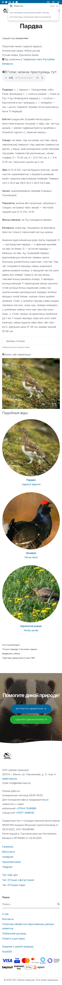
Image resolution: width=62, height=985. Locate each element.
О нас (5, 914)
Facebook (7, 846)
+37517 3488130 (24, 812)
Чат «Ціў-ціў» (10, 874)
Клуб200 (7, 951)
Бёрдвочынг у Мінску (11, 654)
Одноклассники (11, 861)
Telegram (7, 866)
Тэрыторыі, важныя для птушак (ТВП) (18, 658)
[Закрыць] (57, 6)
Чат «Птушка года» (13, 885)
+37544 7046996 (26, 808)
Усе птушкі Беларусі (11, 645)
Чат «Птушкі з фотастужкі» (18, 880)
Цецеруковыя (22, 38)
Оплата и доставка (13, 938)
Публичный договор (14, 933)
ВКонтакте (8, 851)
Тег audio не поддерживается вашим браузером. (24, 78)
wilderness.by (9, 778)
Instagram (7, 856)
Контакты (8, 919)
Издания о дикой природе (17, 946)
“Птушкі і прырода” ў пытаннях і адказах (19, 649)
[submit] (58, 904)
